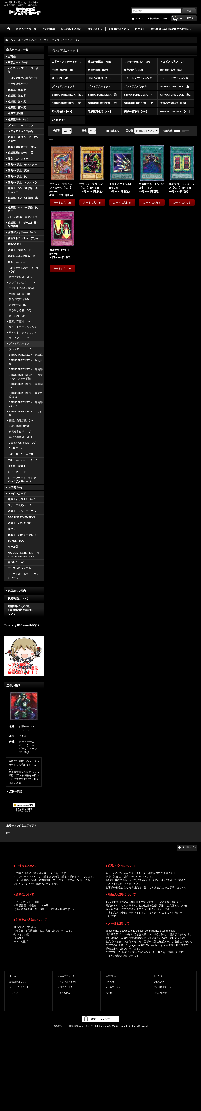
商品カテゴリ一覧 (66, 976)
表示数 (57, 130)
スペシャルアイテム (67, 981)
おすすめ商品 (64, 992)
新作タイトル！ (65, 987)
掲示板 (109, 992)
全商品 (12, 56)
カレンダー (159, 976)
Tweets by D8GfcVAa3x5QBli (21, 625)
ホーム (12, 976)
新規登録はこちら (158, 18)
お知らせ (110, 981)
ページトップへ (189, 847)
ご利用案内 (159, 981)
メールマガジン (113, 987)
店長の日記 (15, 791)
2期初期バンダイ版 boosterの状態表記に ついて (24, 610)
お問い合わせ (160, 992)
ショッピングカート (19, 987)
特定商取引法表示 (162, 987)
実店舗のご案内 (17, 590)
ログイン (139, 18)
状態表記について (18, 598)
